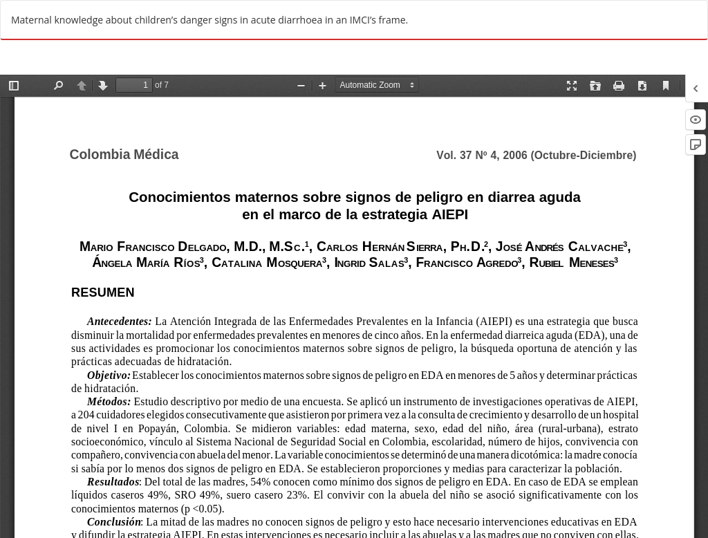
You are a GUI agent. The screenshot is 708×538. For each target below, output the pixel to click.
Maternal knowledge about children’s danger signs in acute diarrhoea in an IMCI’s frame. (209, 19)
